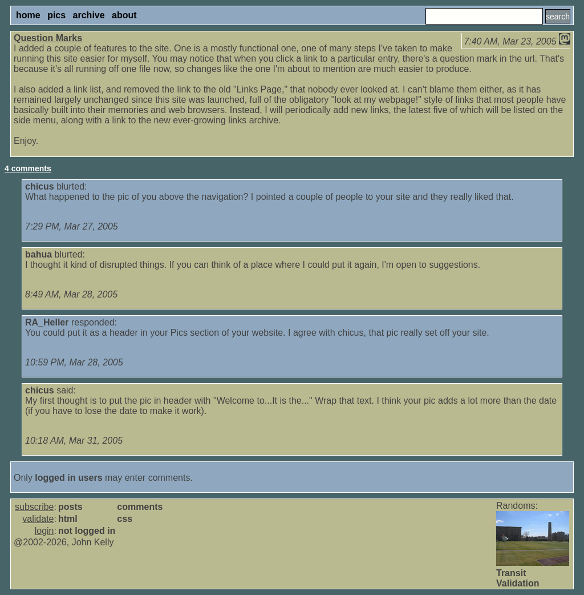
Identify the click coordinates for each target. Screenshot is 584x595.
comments (140, 507)
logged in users (68, 478)
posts (70, 507)
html (68, 519)
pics (56, 15)
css (124, 519)
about (124, 15)
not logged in (86, 531)
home (28, 15)
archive (89, 15)
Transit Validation (518, 578)
